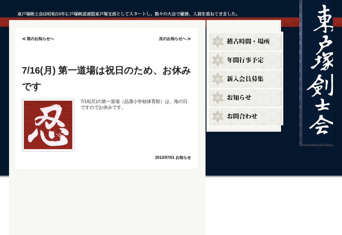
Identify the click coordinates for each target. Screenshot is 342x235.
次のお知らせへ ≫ (175, 38)
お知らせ (183, 157)
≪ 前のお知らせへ (38, 38)
